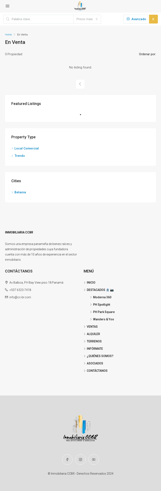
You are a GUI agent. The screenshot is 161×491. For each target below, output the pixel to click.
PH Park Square (104, 312)
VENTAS (92, 326)
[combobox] (87, 19)
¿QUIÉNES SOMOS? (100, 356)
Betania (20, 192)
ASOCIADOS (95, 363)
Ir (153, 19)
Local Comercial (26, 148)
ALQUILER (93, 334)
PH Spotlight (101, 304)
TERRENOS (94, 341)
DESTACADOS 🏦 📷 (100, 290)
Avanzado (136, 19)
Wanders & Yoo (103, 319)
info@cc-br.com (20, 297)
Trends (19, 156)
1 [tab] (82, 115)
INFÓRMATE (95, 348)
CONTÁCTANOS (97, 370)
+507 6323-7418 (20, 290)
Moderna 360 (102, 297)
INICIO (91, 282)
